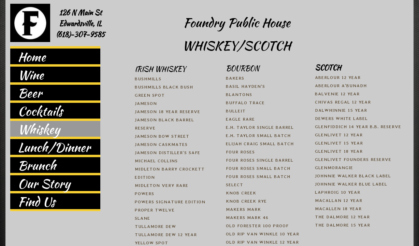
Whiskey (39, 129)
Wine (31, 74)
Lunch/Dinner (54, 147)
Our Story (44, 183)
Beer (30, 92)
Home (32, 56)
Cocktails (40, 111)
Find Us (36, 201)
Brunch (37, 165)
